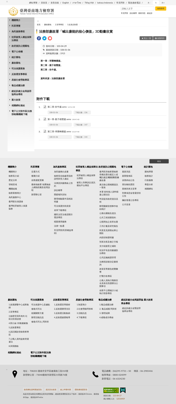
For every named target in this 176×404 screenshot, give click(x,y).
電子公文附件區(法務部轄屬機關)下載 (22, 112)
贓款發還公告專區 (130, 200)
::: (7, 1)
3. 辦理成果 (104, 313)
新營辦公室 (36, 194)
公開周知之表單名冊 (108, 221)
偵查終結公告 (128, 180)
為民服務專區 (18, 31)
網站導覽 (33, 2)
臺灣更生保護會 (16, 201)
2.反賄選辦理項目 (62, 309)
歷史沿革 (13, 180)
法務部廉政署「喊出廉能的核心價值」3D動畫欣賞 (76, 31)
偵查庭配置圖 (37, 180)
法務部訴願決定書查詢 (108, 263)
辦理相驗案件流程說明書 (63, 200)
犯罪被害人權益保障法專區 (21, 38)
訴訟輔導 (133, 13)
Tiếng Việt (89, 2)
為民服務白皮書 (61, 171)
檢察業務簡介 (15, 193)
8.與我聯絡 (14, 346)
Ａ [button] (156, 2)
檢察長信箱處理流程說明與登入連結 (63, 177)
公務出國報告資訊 (107, 213)
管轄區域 (13, 184)
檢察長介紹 (14, 176)
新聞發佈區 (127, 176)
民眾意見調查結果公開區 (108, 231)
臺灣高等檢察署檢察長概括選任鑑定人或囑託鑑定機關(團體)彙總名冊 (109, 175)
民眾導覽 (16, 25)
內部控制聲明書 (106, 237)
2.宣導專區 (59, 24)
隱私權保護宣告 (81, 389)
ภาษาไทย (76, 2)
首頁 (38, 24)
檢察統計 (149, 176)
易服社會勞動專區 (20, 79)
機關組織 (13, 188)
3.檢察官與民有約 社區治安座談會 (18, 317)
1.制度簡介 (82, 304)
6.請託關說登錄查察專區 (19, 333)
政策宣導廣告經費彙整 (108, 270)
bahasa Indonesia (105, 2)
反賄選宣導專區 (19, 74)
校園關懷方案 (37, 313)
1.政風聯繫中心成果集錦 (19, 306)
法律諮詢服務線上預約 (63, 184)
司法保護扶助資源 (62, 206)
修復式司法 (36, 309)
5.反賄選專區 (15, 327)
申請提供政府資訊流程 (108, 200)
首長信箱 (55, 2)
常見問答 (120, 2)
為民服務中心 (15, 197)
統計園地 (16, 57)
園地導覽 (149, 171)
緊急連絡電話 (134, 2)
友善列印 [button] (160, 38)
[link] (39, 38)
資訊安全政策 (51, 389)
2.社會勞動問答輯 (85, 309)
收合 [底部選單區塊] (159, 161)
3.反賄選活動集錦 (62, 313)
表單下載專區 (60, 210)
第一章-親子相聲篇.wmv (63, 119)
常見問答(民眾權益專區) (63, 231)
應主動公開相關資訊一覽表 (108, 186)
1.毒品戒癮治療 (106, 304)
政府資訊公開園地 (20, 46)
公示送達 (126, 204)
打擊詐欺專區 (105, 276)
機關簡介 (16, 20)
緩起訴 (149, 13)
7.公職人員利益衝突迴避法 (19, 340)
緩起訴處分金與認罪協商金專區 (21, 92)
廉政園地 (16, 62)
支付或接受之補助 (107, 246)
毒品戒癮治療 (18, 85)
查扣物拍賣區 (128, 184)
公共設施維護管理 (107, 257)
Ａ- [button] (148, 2)
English (65, 2)
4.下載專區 (82, 317)
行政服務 (149, 180)
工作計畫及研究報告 (108, 226)
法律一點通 (59, 226)
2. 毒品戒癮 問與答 (108, 309)
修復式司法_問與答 (40, 321)
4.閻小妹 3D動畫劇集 (18, 323)
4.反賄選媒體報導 (62, 317)
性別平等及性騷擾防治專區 (108, 251)
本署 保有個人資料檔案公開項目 (109, 193)
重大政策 (16, 99)
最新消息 (141, 13)
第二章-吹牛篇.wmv (61, 107)
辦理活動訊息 (37, 317)
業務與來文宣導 (129, 188)
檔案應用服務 (60, 221)
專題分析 (149, 184)
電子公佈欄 (17, 51)
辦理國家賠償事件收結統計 (108, 207)
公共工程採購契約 (107, 217)
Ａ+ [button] (163, 2)
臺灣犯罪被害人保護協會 (18, 207)
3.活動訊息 (82, 313)
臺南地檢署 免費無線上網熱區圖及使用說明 (40, 187)
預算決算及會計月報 (108, 241)
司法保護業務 (18, 68)
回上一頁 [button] (147, 38)
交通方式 (35, 171)
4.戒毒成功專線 (106, 317)
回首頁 (44, 2)
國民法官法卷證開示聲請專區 (63, 216)
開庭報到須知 (60, 194)
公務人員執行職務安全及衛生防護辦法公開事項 (108, 283)
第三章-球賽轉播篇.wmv (63, 131)
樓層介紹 (35, 176)
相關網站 (149, 188)
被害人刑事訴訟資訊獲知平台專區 (86, 184)
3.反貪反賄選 (72, 24)
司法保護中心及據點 (40, 304)
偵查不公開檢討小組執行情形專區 (108, 291)
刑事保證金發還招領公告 (131, 194)
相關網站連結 (18, 105)
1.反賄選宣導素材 (62, 304)
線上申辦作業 (65, 389)
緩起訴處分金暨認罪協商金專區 (131, 309)
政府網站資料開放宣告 (33, 389)
